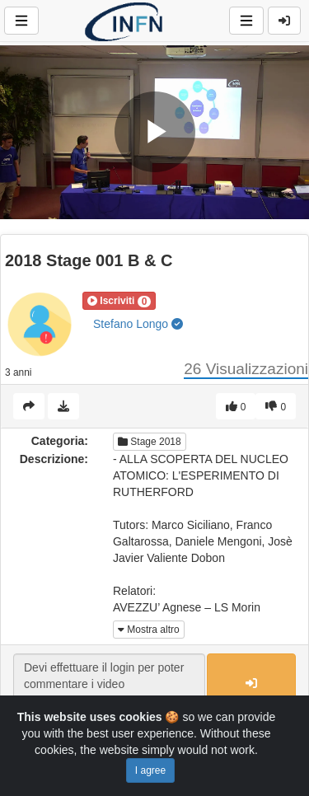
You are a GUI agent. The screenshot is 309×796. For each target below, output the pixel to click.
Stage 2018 (149, 441)
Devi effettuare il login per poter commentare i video (109, 683)
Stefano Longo (138, 323)
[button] (119, 301)
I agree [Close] (150, 770)
